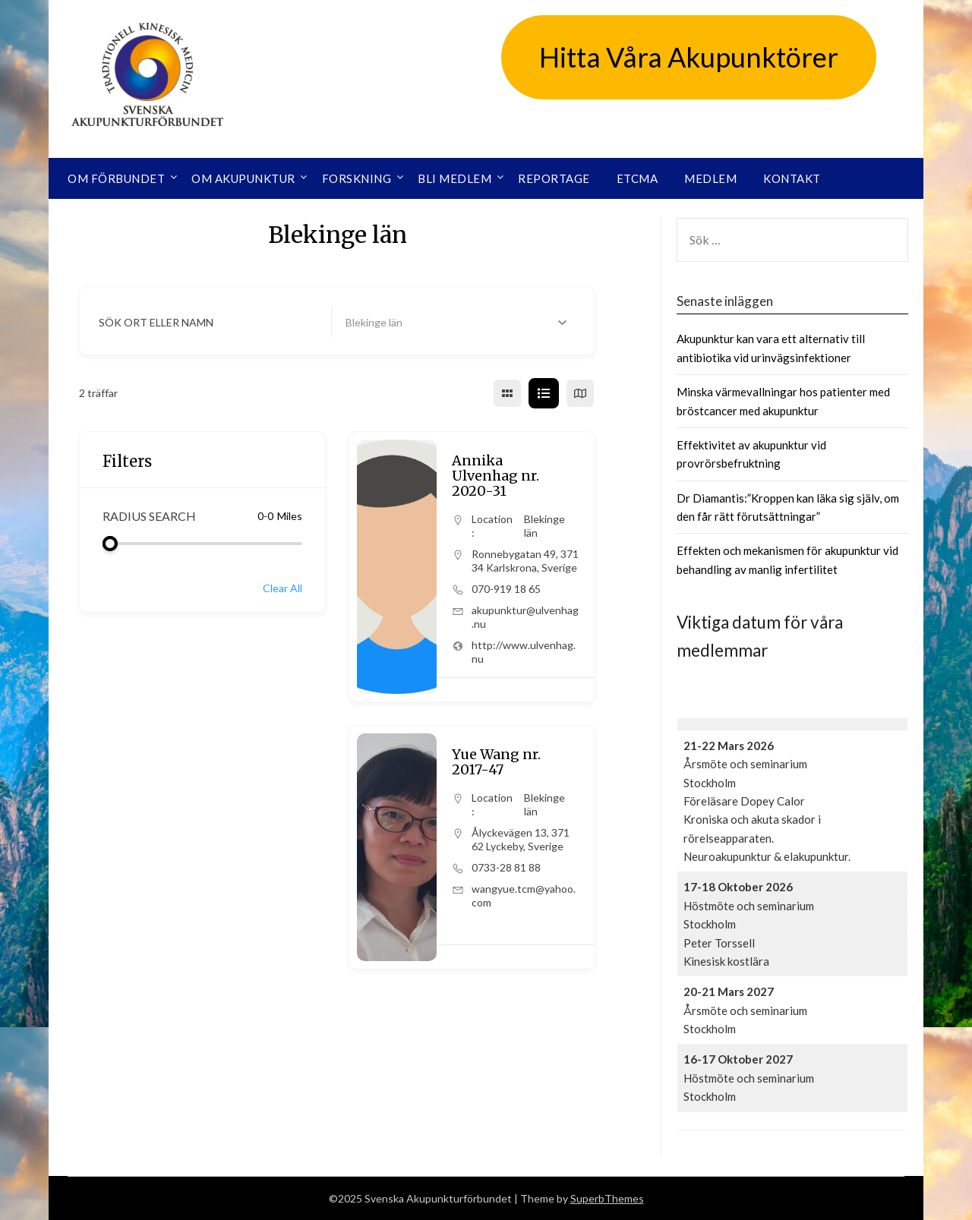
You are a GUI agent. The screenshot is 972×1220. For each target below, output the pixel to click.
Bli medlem (454, 178)
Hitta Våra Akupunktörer (688, 57)
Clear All (282, 588)
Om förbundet (116, 178)
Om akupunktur (243, 178)
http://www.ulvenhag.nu (524, 651)
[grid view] (507, 393)
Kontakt (792, 178)
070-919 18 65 (506, 588)
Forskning (357, 178)
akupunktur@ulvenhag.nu (525, 617)
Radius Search (149, 516)
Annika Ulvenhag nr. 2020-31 (495, 476)
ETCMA (637, 178)
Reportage (554, 178)
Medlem (710, 178)
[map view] (580, 393)
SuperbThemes (607, 1198)
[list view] (544, 393)
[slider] (110, 543)
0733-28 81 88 (506, 867)
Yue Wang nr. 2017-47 (496, 762)
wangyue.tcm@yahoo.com (524, 895)
